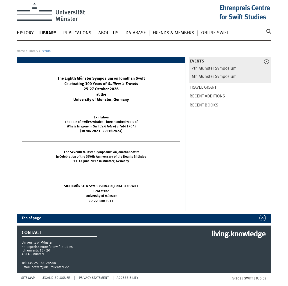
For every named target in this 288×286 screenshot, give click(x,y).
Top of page (31, 218)
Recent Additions (207, 96)
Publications (77, 33)
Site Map (28, 278)
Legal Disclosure (55, 278)
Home (21, 51)
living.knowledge (238, 234)
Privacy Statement (94, 278)
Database (136, 33)
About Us (108, 33)
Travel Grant (203, 87)
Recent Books (204, 105)
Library (33, 51)
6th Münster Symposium (213, 77)
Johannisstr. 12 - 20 (36, 250)
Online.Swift (215, 33)
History (25, 33)
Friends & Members (173, 33)
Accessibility (127, 278)
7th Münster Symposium (213, 69)
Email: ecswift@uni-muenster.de (45, 267)
